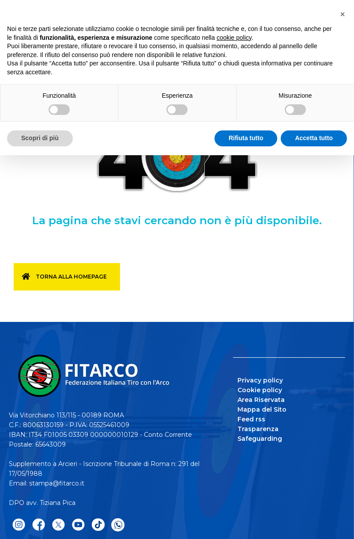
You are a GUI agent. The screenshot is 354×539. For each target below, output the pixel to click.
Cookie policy (259, 390)
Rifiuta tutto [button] (246, 137)
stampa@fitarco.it (56, 483)
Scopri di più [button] (40, 137)
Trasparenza (258, 429)
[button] (342, 14)
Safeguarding (259, 439)
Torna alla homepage (71, 276)
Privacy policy (260, 380)
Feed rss (251, 419)
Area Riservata (261, 400)
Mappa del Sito (261, 409)
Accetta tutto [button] (314, 137)
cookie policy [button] (234, 37)
